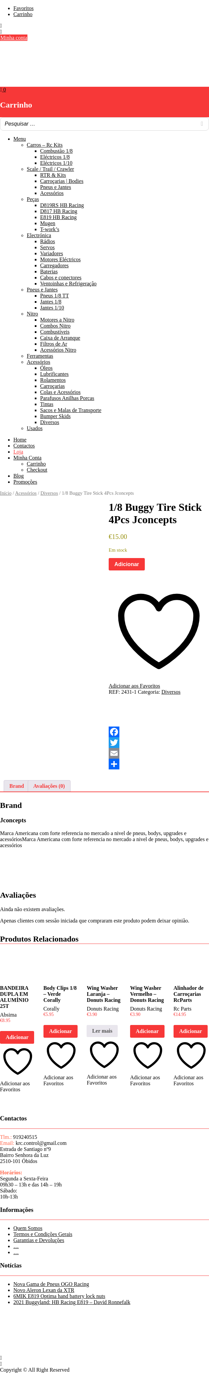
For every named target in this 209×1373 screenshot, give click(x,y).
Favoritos (23, 8)
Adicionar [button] (17, 1037)
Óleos (46, 368)
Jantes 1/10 (52, 308)
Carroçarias (52, 386)
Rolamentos (53, 380)
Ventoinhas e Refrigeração (68, 283)
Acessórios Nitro (58, 350)
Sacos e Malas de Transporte (70, 410)
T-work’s (49, 229)
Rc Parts (183, 1009)
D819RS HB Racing (62, 205)
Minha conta (13, 38)
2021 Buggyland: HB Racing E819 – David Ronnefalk (71, 1302)
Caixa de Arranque (60, 338)
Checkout (37, 470)
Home (19, 439)
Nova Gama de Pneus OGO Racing (51, 1284)
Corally (51, 1009)
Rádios (47, 241)
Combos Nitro (55, 326)
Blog (18, 476)
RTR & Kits (53, 175)
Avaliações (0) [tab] (49, 786)
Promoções (25, 482)
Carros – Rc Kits (45, 145)
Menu (19, 139)
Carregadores (54, 265)
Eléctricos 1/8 (55, 157)
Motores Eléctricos (60, 259)
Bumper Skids (55, 416)
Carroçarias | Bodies (61, 181)
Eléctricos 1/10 (56, 163)
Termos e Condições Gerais (42, 1234)
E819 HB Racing (58, 217)
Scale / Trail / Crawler (50, 169)
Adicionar (126, 564)
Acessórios (52, 193)
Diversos (49, 422)
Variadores (51, 253)
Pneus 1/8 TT (54, 295)
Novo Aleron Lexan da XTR (43, 1290)
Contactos (24, 446)
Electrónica (39, 235)
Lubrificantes (54, 374)
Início (5, 493)
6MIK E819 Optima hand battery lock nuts (59, 1296)
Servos (47, 247)
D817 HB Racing (58, 211)
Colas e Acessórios (60, 392)
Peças (33, 199)
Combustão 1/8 (56, 151)
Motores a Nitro (57, 320)
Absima (8, 1015)
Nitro (32, 314)
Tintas (46, 404)
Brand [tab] (16, 786)
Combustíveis (55, 332)
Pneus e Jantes (55, 187)
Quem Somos (27, 1228)
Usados (34, 428)
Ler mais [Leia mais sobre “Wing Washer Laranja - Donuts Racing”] (102, 1031)
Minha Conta (27, 458)
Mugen (47, 223)
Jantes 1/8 (51, 301)
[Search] (202, 124)
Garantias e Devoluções (38, 1240)
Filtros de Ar (53, 344)
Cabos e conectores (61, 277)
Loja (18, 452)
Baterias (49, 271)
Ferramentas (40, 356)
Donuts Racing (103, 1009)
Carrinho (22, 14)
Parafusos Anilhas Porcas (67, 398)
